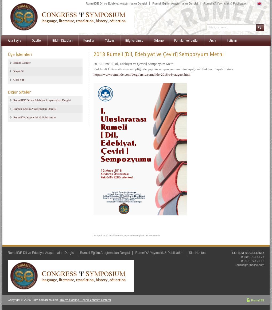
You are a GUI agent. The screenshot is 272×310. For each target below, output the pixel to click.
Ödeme (159, 40)
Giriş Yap (19, 79)
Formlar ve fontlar (186, 40)
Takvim (110, 40)
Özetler (37, 40)
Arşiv (212, 40)
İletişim (232, 40)
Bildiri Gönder (21, 62)
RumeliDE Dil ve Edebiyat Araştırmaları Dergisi (116, 3)
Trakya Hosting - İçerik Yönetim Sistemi (85, 299)
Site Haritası (197, 253)
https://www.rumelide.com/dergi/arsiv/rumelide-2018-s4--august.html (142, 74)
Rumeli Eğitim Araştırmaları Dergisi (175, 3)
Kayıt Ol (18, 71)
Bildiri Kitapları (62, 40)
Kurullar (88, 40)
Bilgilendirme (134, 40)
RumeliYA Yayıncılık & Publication (225, 3)
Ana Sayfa (14, 40)
